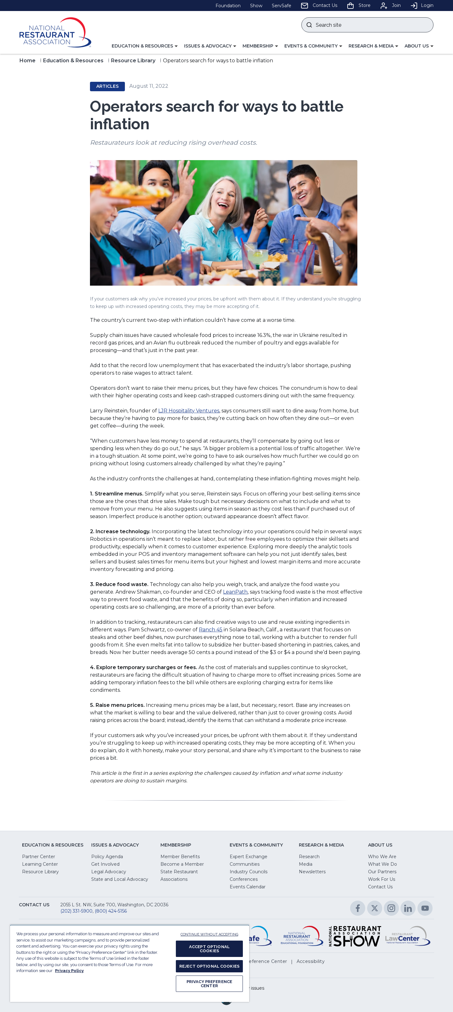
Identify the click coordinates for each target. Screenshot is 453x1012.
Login (421, 5)
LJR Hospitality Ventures (188, 411)
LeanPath (235, 592)
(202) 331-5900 (76, 911)
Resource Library (133, 61)
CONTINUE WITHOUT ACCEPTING (209, 934)
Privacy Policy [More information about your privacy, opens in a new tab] (69, 970)
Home (28, 61)
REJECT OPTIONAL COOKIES (209, 966)
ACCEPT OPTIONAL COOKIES (209, 948)
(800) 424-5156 (111, 911)
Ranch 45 (210, 630)
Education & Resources (73, 61)
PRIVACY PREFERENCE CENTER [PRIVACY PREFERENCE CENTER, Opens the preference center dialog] (209, 983)
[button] (145, 46)
